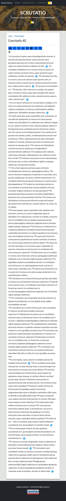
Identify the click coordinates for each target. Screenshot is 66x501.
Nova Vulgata (19, 36)
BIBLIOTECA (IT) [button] (29, 3)
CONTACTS (42, 3)
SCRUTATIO (6, 3)
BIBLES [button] (17, 3)
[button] (50, 3)
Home (10, 36)
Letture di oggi (48, 17)
